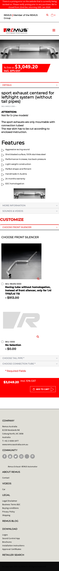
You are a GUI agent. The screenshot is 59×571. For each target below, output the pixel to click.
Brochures (7, 542)
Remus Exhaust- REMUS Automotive (22, 466)
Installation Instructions (13, 545)
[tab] (29, 85)
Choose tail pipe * (13, 358)
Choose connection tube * (18, 363)
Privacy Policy (8, 511)
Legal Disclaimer (9, 500)
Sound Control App (11, 538)
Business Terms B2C (11, 504)
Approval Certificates (11, 549)
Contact (5, 477)
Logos (5, 534)
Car (3, 489)
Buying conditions (10, 508)
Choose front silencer (16, 227)
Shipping (6, 515)
